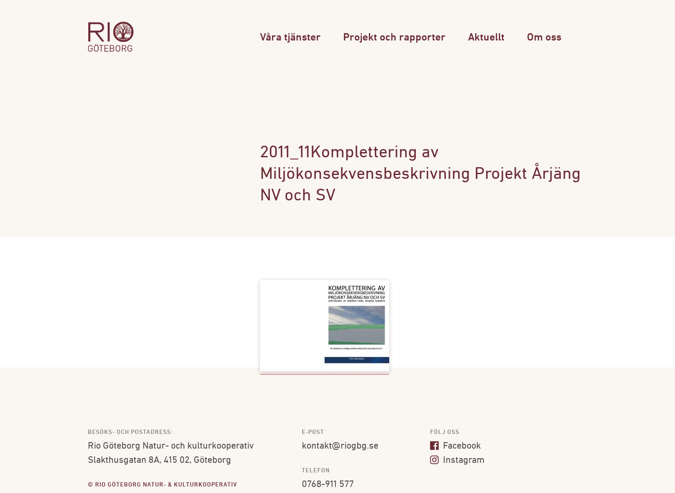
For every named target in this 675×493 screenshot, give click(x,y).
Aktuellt (486, 37)
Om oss (544, 37)
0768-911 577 (328, 485)
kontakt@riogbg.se (340, 446)
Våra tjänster (290, 37)
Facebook (455, 446)
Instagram (457, 460)
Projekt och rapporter (394, 37)
